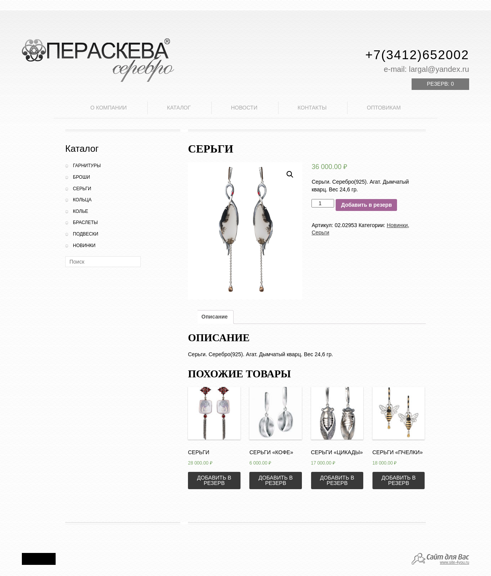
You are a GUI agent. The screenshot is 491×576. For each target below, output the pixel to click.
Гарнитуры (87, 165)
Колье (80, 211)
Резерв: (440, 84)
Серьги (82, 188)
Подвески (85, 234)
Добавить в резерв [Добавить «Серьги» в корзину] (214, 480)
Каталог (179, 108)
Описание (214, 317)
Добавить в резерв (366, 205)
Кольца (82, 200)
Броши (81, 177)
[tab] (215, 317)
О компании (108, 108)
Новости (244, 108)
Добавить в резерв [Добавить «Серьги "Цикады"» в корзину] (337, 480)
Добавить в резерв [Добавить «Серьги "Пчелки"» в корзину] (399, 480)
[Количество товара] (322, 203)
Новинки (84, 245)
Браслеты (85, 222)
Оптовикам (383, 108)
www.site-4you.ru (454, 562)
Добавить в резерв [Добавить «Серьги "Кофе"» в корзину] (276, 480)
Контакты (312, 108)
